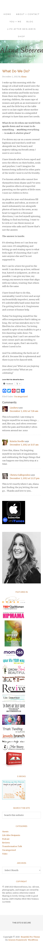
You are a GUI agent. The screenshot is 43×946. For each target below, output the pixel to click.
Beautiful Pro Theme (30, 937)
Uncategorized (21, 396)
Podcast (5, 839)
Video (4, 854)
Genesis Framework (17, 940)
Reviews (6, 842)
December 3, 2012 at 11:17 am (24, 444)
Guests (5, 831)
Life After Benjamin (11, 835)
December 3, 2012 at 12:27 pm (24, 478)
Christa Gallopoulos (20, 475)
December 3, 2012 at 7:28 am (24, 411)
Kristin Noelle (17, 441)
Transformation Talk (12, 846)
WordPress (33, 940)
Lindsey (14, 407)
